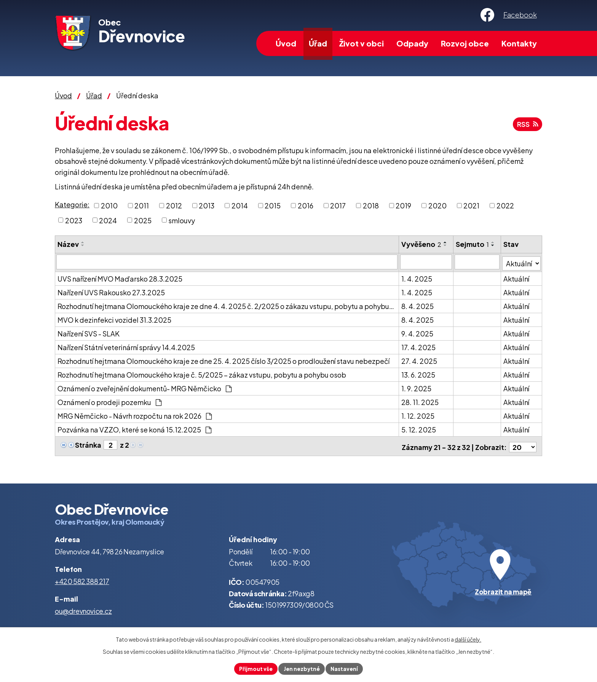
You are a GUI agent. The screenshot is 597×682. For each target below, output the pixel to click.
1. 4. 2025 (417, 277)
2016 (305, 205)
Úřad (318, 43)
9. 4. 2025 (418, 332)
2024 (108, 220)
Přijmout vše (254, 668)
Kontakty (519, 43)
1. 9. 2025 (417, 387)
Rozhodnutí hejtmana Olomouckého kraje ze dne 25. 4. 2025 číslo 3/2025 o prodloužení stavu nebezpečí (223, 359)
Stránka (88, 443)
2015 (273, 205)
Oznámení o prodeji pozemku (109, 400)
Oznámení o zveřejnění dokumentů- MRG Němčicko (144, 387)
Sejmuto (472, 244)
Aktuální (517, 277)
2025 (143, 220)
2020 (437, 205)
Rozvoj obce (465, 43)
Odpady (412, 43)
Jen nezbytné (301, 668)
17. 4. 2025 (419, 345)
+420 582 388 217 (82, 577)
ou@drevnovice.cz (83, 607)
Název (68, 244)
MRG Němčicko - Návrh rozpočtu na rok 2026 (134, 414)
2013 (206, 205)
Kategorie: (72, 204)
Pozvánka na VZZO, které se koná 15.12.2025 (134, 428)
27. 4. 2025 (419, 359)
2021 (471, 205)
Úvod (286, 43)
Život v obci (361, 43)
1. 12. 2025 (418, 414)
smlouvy (181, 220)
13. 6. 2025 (419, 373)
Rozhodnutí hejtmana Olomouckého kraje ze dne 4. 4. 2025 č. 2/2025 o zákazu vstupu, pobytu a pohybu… (225, 304)
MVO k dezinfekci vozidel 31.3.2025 (114, 318)
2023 (73, 220)
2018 (371, 205)
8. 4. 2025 (418, 304)
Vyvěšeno (422, 244)
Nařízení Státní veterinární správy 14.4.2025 (126, 345)
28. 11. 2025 (420, 400)
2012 (174, 205)
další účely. (468, 638)
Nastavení (345, 668)
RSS (527, 125)
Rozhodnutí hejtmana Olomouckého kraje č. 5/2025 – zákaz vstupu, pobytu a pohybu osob (201, 373)
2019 (403, 205)
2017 (338, 205)
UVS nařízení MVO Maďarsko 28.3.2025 (119, 277)
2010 (109, 205)
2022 (505, 205)
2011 (141, 205)
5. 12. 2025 (419, 428)
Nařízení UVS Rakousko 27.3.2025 (111, 291)
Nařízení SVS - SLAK (88, 332)
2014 (239, 205)
